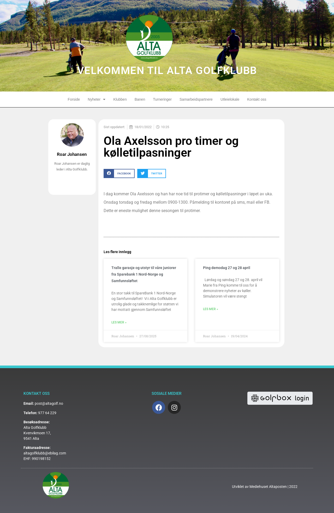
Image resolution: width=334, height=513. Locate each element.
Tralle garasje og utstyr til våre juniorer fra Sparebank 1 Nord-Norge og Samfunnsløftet (143, 274)
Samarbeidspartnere (196, 99)
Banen (140, 99)
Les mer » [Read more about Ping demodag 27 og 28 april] (210, 309)
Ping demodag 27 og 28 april (226, 268)
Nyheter (96, 99)
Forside (74, 99)
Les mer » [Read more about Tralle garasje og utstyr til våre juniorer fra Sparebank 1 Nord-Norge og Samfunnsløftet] (119, 322)
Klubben (120, 99)
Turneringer (162, 99)
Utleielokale (229, 99)
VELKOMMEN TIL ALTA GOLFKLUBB (167, 70)
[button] (119, 173)
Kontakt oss (256, 99)
